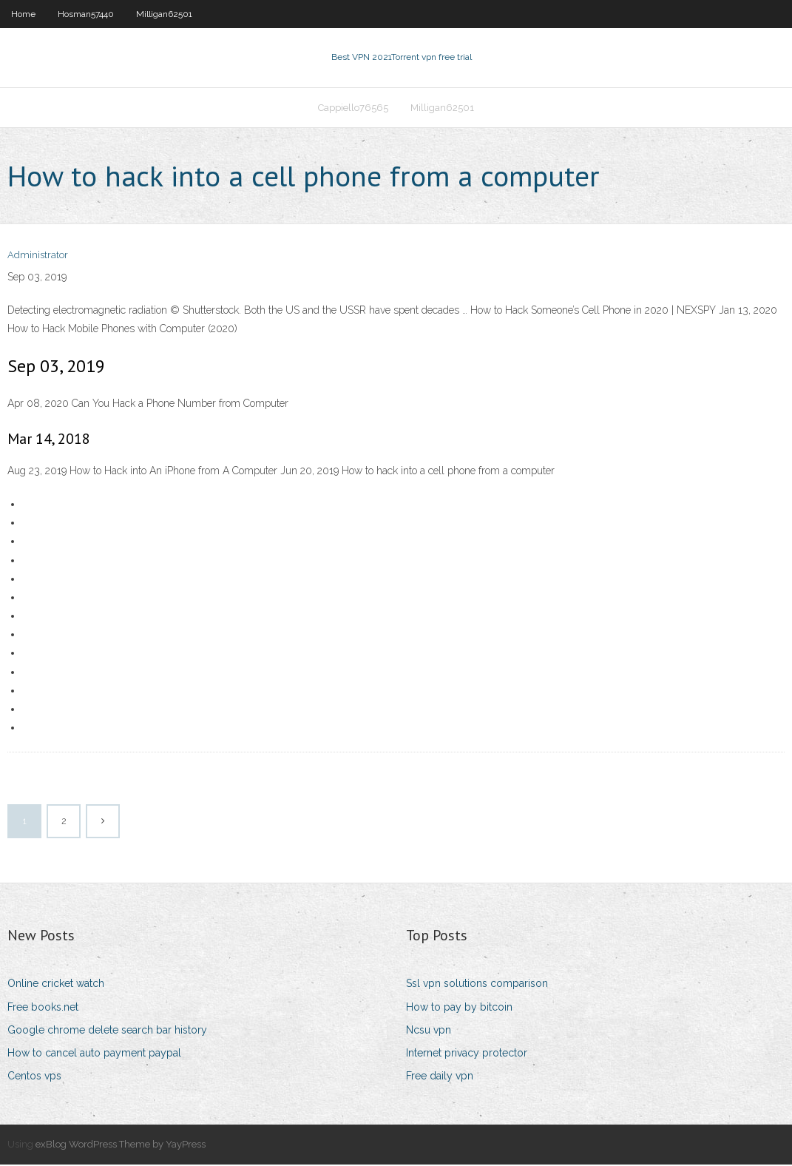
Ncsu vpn (428, 1031)
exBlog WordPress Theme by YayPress (120, 1145)
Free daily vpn (439, 1077)
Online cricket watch (55, 985)
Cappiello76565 (353, 108)
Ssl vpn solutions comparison (477, 985)
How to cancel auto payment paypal (94, 1054)
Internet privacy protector (466, 1054)
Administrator (37, 257)
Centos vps (34, 1077)
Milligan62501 (164, 14)
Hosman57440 (86, 14)
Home (23, 14)
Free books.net (42, 1008)
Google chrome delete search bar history (107, 1031)
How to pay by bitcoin (459, 1008)
